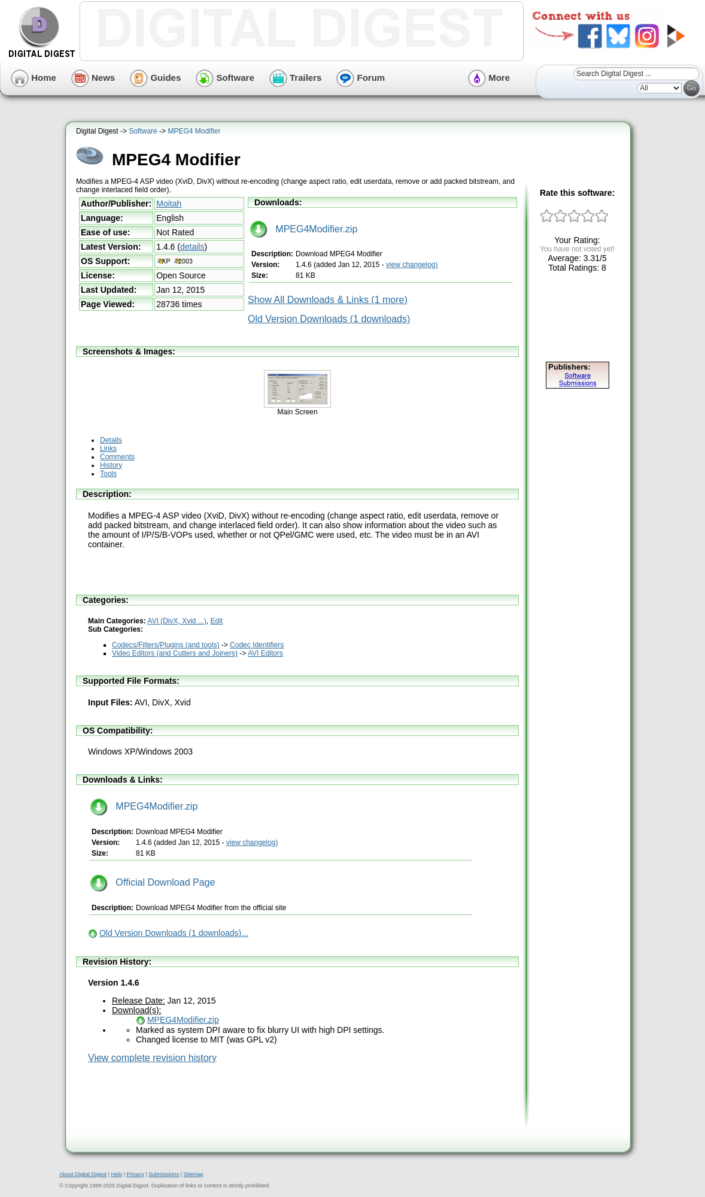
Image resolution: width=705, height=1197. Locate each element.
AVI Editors (265, 653)
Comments (117, 457)
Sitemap (193, 1174)
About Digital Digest (83, 1174)
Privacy (135, 1174)
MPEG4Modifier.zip (303, 229)
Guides (155, 77)
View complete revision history (152, 1058)
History (111, 465)
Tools (108, 473)
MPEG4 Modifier (194, 131)
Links (108, 448)
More (489, 77)
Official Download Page (152, 882)
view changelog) (412, 264)
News (93, 77)
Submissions (163, 1174)
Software (225, 77)
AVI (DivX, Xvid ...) (176, 621)
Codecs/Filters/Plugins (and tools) (165, 645)
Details (111, 440)
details (192, 246)
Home (33, 77)
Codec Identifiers (257, 645)
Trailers (295, 77)
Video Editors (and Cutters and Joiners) (175, 653)
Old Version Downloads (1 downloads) (329, 319)
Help (116, 1174)
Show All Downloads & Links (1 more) (328, 300)
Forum (360, 77)
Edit (217, 621)
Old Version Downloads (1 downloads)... (173, 933)
